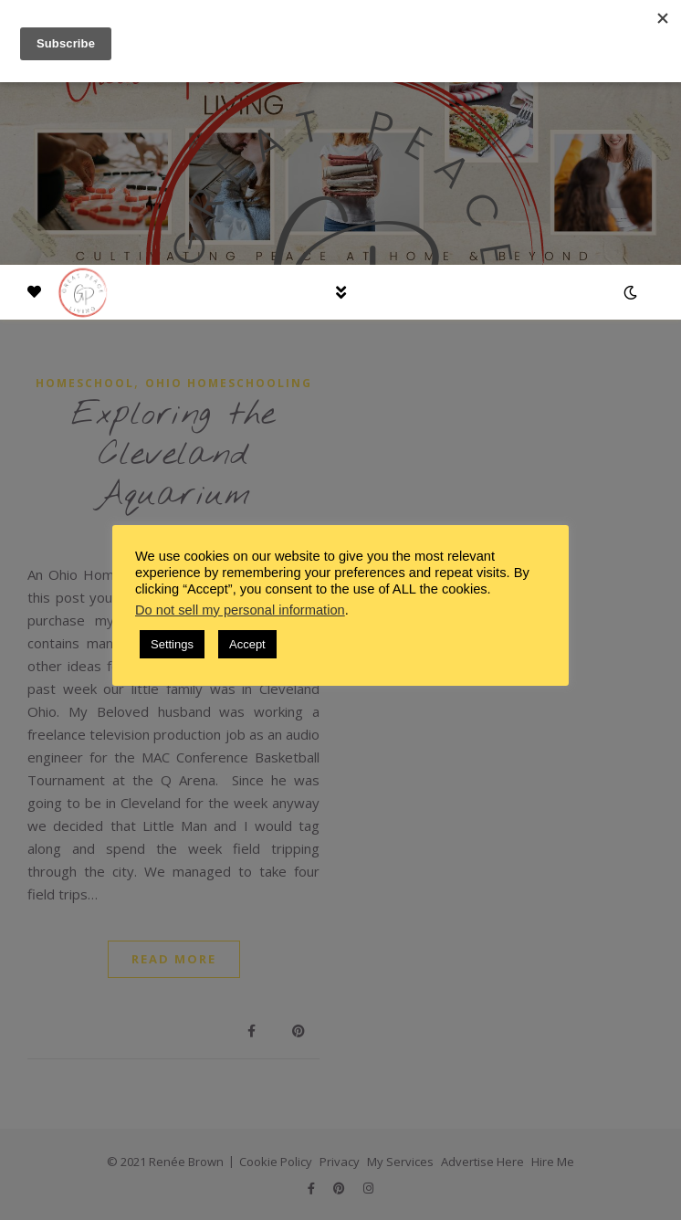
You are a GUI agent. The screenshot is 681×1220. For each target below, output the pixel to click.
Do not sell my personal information (240, 610)
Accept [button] (247, 644)
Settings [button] (172, 644)
